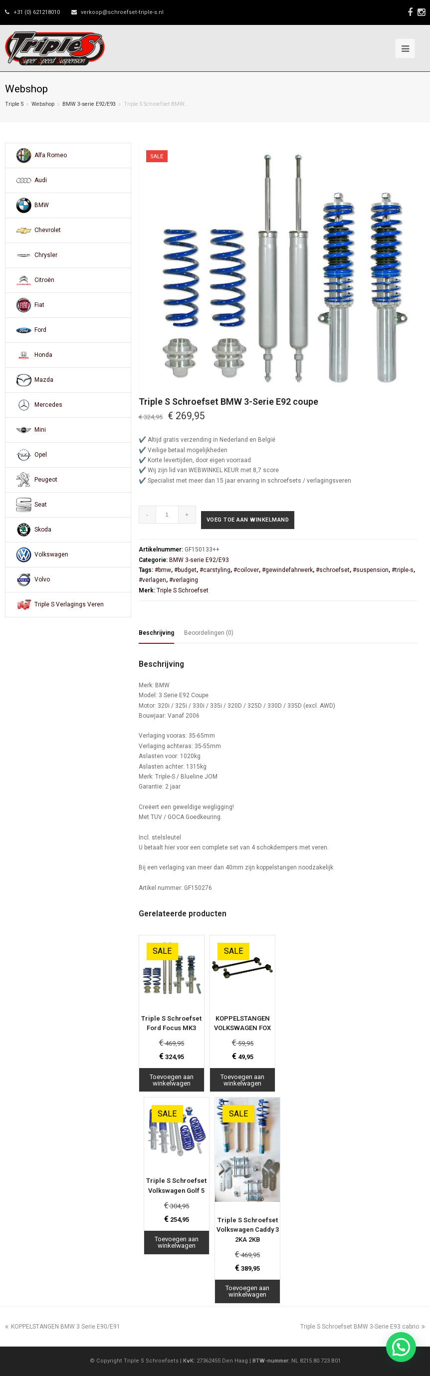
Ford (40, 329)
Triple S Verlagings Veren (69, 604)
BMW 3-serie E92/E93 (89, 104)
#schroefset (333, 569)
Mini (40, 429)
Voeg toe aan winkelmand (248, 520)
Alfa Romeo (50, 155)
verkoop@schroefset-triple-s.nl (122, 12)
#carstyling (215, 569)
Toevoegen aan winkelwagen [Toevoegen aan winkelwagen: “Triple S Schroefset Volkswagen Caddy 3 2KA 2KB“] (247, 1291)
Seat (40, 504)
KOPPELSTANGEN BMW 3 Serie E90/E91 (62, 1326)
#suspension (371, 569)
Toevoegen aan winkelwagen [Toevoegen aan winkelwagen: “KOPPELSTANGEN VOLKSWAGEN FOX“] (242, 1080)
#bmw (163, 569)
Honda (43, 354)
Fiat (39, 304)
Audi (40, 180)
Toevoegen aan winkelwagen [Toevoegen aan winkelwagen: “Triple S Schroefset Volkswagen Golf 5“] (177, 1242)
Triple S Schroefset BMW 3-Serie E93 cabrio (362, 1326)
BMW (41, 205)
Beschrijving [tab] (156, 632)
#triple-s (403, 569)
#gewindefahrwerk (287, 569)
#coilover (246, 569)
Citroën (44, 279)
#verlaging (183, 579)
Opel (40, 454)
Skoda (42, 529)
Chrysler (45, 255)
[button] (401, 1347)
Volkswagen (51, 554)
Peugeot (45, 479)
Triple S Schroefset (183, 590)
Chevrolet (47, 230)
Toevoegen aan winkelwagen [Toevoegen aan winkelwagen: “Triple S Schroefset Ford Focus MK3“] (172, 1080)
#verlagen (152, 579)
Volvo (42, 579)
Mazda (43, 379)
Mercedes (48, 404)
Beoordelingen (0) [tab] (208, 632)
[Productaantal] (167, 514)
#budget (185, 569)
